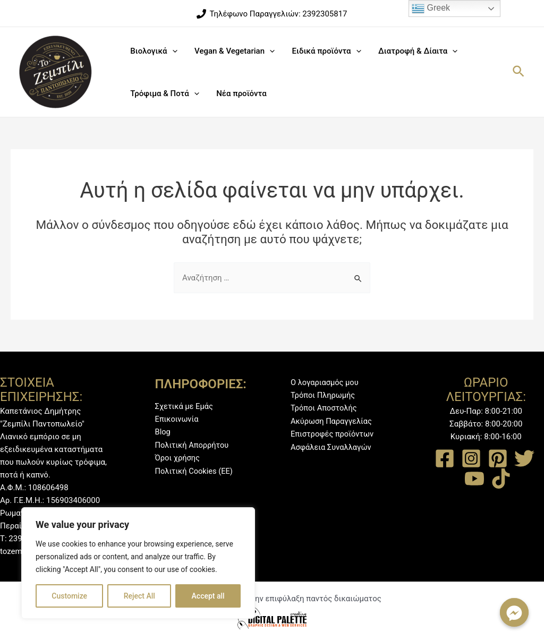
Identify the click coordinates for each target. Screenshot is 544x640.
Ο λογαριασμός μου (325, 382)
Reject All (139, 596)
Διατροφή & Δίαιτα (413, 51)
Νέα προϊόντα (239, 93)
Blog (163, 432)
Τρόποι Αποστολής (325, 408)
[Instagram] (471, 458)
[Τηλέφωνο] (271, 14)
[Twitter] (524, 458)
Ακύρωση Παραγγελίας (332, 420)
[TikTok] (501, 478)
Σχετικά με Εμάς (185, 406)
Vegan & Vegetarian (232, 51)
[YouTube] (474, 478)
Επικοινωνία (177, 419)
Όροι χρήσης (178, 457)
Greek (431, 8)
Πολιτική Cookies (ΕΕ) (195, 470)
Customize (69, 596)
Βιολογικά (153, 51)
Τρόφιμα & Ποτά (164, 93)
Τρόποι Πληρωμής (323, 395)
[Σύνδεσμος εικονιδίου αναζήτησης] (519, 72)
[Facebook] (445, 458)
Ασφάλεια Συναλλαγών (332, 446)
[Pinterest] (498, 458)
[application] (171, 51)
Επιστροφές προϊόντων (333, 433)
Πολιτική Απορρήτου (193, 444)
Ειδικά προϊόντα (323, 51)
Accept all (208, 596)
